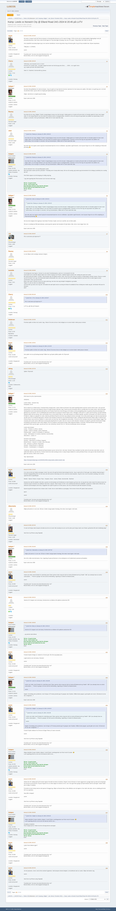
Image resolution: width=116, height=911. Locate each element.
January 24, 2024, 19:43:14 (29, 597)
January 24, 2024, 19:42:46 (29, 571)
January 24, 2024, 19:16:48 (29, 546)
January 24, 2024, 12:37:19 (29, 368)
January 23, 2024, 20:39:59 (29, 270)
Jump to (86, 899)
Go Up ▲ (108, 909)
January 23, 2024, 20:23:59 (29, 195)
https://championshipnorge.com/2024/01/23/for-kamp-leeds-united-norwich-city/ (44, 460)
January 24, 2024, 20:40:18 (29, 749)
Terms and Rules (101, 909)
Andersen (11, 319)
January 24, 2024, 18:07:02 (29, 506)
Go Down (9, 31)
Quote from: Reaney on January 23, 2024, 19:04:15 (38, 134)
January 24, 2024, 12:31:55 (29, 319)
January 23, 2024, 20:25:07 (29, 233)
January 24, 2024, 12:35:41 (29, 342)
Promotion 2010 (58, 18)
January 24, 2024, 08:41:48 (29, 294)
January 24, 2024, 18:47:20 (29, 525)
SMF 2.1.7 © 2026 (9, 909)
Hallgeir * (45, 18)
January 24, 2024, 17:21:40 (29, 469)
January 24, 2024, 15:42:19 (29, 393)
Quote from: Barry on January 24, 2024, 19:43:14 (38, 626)
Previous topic (97, 26)
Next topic (105, 26)
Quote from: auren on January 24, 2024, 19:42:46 (38, 680)
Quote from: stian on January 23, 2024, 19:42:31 (37, 199)
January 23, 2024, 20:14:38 (29, 153)
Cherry (10, 61)
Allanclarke (12, 506)
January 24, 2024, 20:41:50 (29, 778)
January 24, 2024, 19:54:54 (29, 705)
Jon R (37, 18)
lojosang (41, 18)
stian (10, 130)
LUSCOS (11, 6)
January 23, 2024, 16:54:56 (29, 86)
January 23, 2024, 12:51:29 (29, 35)
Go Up (9, 892)
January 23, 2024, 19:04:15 (29, 111)
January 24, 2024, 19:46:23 (29, 622)
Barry (10, 597)
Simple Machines (17, 909)
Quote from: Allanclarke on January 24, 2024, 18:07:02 (39, 550)
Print (106, 31)
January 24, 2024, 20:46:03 (29, 812)
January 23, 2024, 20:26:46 (29, 251)
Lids (49, 18)
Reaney (10, 111)
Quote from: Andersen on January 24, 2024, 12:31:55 (38, 346)
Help (96, 909)
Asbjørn (11, 154)
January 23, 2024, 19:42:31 (29, 130)
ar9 (9, 525)
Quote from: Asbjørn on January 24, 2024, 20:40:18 (38, 816)
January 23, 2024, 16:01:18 (29, 61)
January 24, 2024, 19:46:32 (29, 651)
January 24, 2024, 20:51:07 (29, 842)
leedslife (11, 270)
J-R (9, 233)
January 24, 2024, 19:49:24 (29, 677)
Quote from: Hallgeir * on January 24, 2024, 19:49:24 (38, 708)
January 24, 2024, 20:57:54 (29, 867)
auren (10, 35)
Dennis (52, 18)
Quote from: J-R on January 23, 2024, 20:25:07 (37, 298)
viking (10, 368)
